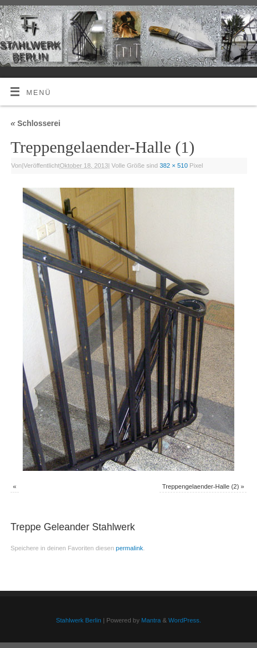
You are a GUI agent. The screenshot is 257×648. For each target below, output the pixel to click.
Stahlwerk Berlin (78, 620)
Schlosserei (35, 123)
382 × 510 (174, 165)
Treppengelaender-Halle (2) (200, 486)
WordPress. (184, 620)
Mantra (151, 620)
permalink (129, 548)
